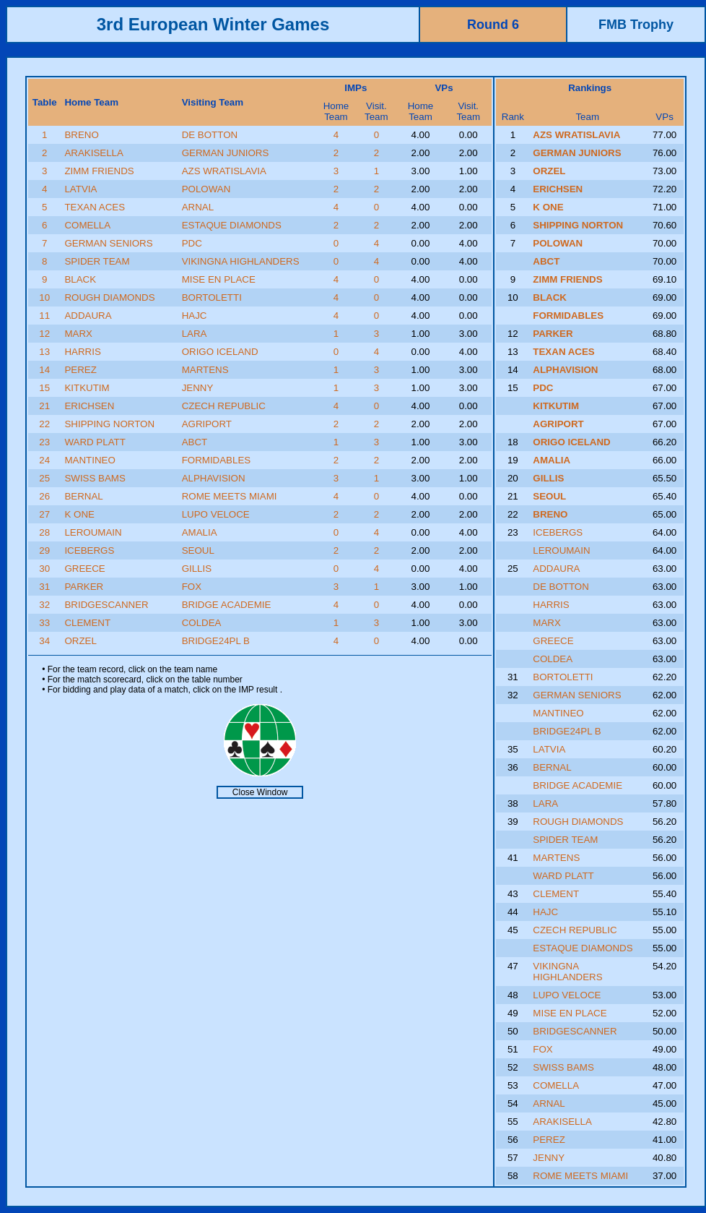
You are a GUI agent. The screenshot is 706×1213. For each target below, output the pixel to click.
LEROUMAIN (92, 532)
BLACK (80, 279)
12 (44, 333)
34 (44, 640)
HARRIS (82, 351)
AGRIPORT (207, 424)
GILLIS (197, 568)
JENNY (198, 387)
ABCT (195, 442)
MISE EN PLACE (219, 279)
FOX (191, 586)
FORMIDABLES (216, 460)
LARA (194, 333)
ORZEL (80, 640)
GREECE (84, 568)
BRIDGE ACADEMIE (226, 604)
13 (44, 351)
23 (44, 442)
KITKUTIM (86, 387)
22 (44, 424)
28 (44, 532)
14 (44, 369)
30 (44, 568)
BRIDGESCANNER (106, 604)
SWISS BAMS (94, 478)
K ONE (79, 514)
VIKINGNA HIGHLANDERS (241, 261)
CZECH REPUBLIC (224, 405)
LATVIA (80, 189)
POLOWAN (206, 189)
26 (44, 496)
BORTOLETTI (212, 297)
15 (44, 387)
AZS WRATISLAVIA (224, 171)
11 (44, 315)
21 (44, 405)
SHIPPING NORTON (109, 424)
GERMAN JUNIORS (225, 152)
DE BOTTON (210, 134)
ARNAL (198, 207)
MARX (78, 333)
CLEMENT (87, 622)
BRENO (81, 134)
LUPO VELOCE (216, 514)
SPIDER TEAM (96, 261)
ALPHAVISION (213, 478)
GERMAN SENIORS (108, 243)
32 (44, 604)
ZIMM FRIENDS (99, 171)
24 (44, 460)
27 (44, 514)
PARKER (83, 586)
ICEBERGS (89, 550)
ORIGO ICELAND (220, 351)
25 (44, 478)
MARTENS (205, 369)
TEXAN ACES (94, 207)
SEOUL (198, 550)
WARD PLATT (94, 442)
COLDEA (202, 622)
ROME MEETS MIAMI (229, 496)
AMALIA (199, 532)
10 (44, 297)
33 (44, 622)
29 (44, 550)
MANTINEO (89, 460)
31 (44, 586)
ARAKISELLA (93, 152)
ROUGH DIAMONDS (109, 297)
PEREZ (80, 369)
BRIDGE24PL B (216, 640)
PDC (192, 243)
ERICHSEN (89, 405)
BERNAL (83, 496)
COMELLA (87, 225)
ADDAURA (87, 315)
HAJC (194, 315)
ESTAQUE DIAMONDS (232, 225)
